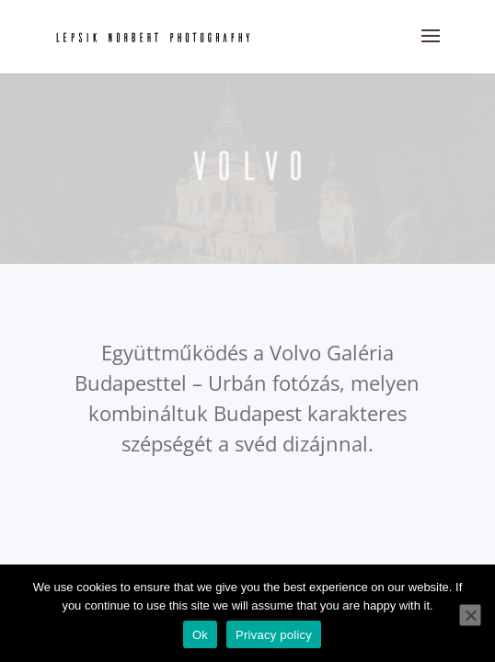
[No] (470, 615)
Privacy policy (274, 635)
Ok (200, 635)
